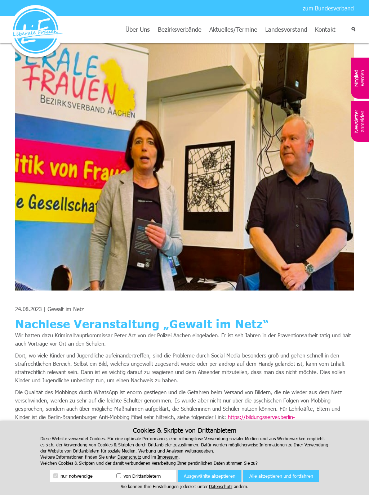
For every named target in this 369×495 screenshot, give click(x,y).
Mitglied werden (359, 78)
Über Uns (137, 29)
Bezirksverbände (179, 29)
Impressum (167, 456)
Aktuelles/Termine (233, 29)
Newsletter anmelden (359, 121)
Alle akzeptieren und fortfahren (281, 476)
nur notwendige (73, 476)
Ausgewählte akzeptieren (209, 476)
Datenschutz (129, 456)
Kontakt (325, 29)
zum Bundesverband (328, 8)
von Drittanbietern (138, 476)
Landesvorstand (286, 29)
